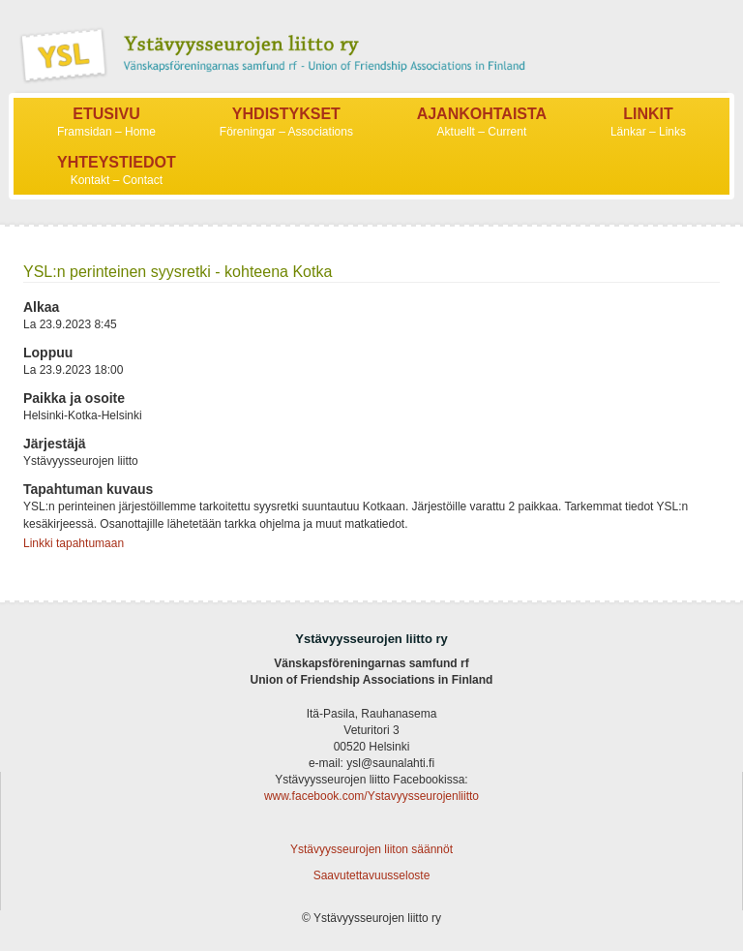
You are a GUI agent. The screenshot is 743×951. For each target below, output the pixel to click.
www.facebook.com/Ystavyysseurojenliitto (371, 796)
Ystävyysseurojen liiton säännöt (371, 849)
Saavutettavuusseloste (372, 875)
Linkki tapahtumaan (73, 543)
